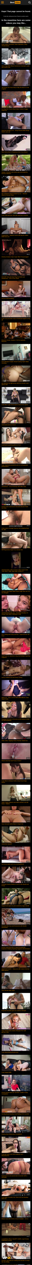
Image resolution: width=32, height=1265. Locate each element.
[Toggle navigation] (2, 2)
